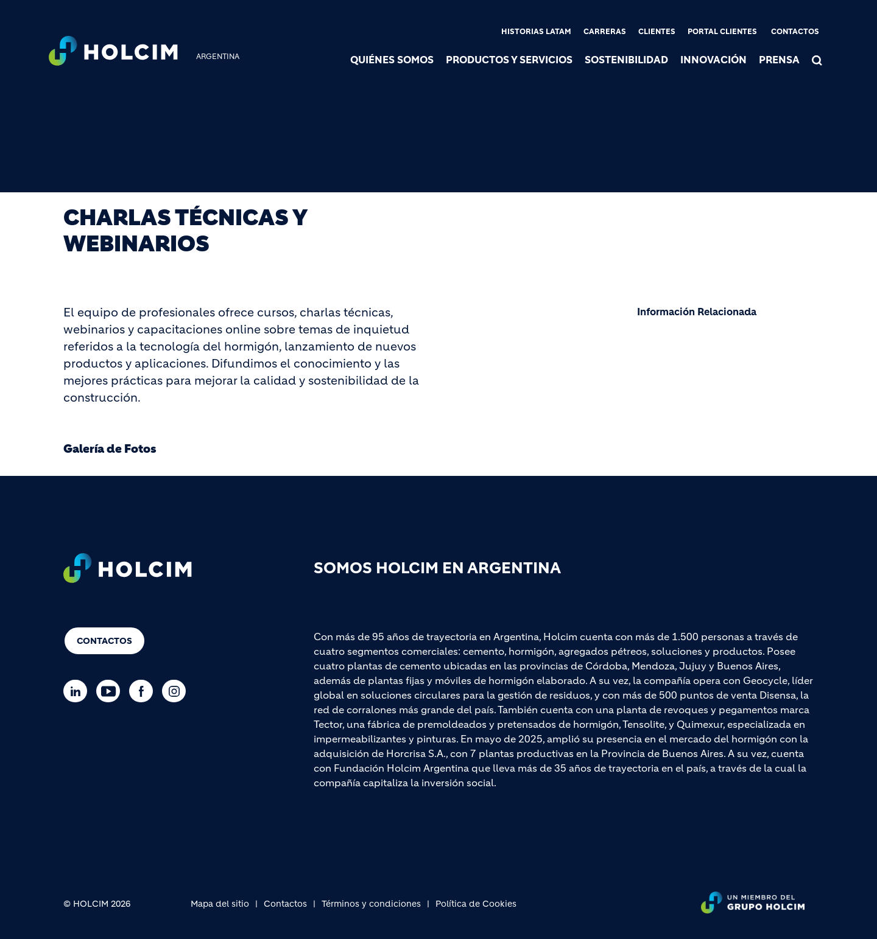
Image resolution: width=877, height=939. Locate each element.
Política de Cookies (475, 903)
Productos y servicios (509, 60)
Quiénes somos (392, 60)
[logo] (113, 52)
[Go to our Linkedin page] (78, 691)
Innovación (713, 60)
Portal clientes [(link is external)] (722, 31)
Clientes (656, 31)
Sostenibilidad (626, 60)
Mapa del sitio (220, 903)
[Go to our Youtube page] (111, 691)
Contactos (795, 31)
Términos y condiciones (371, 903)
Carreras (604, 31)
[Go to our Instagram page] (177, 691)
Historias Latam (536, 31)
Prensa (779, 60)
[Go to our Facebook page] (144, 691)
